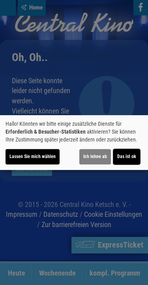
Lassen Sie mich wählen (32, 156)
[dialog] (74, 142)
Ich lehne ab (95, 156)
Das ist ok (126, 156)
